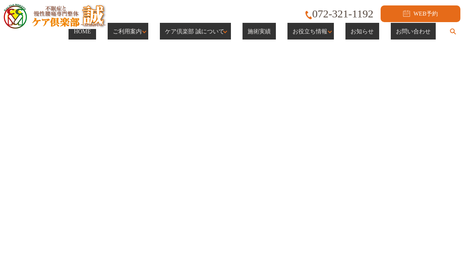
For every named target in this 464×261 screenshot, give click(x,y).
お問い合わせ (418, 31)
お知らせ (377, 31)
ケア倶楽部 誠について (220, 31)
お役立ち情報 (325, 31)
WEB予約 (420, 13)
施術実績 (285, 31)
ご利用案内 (152, 31)
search (452, 31)
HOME (118, 31)
